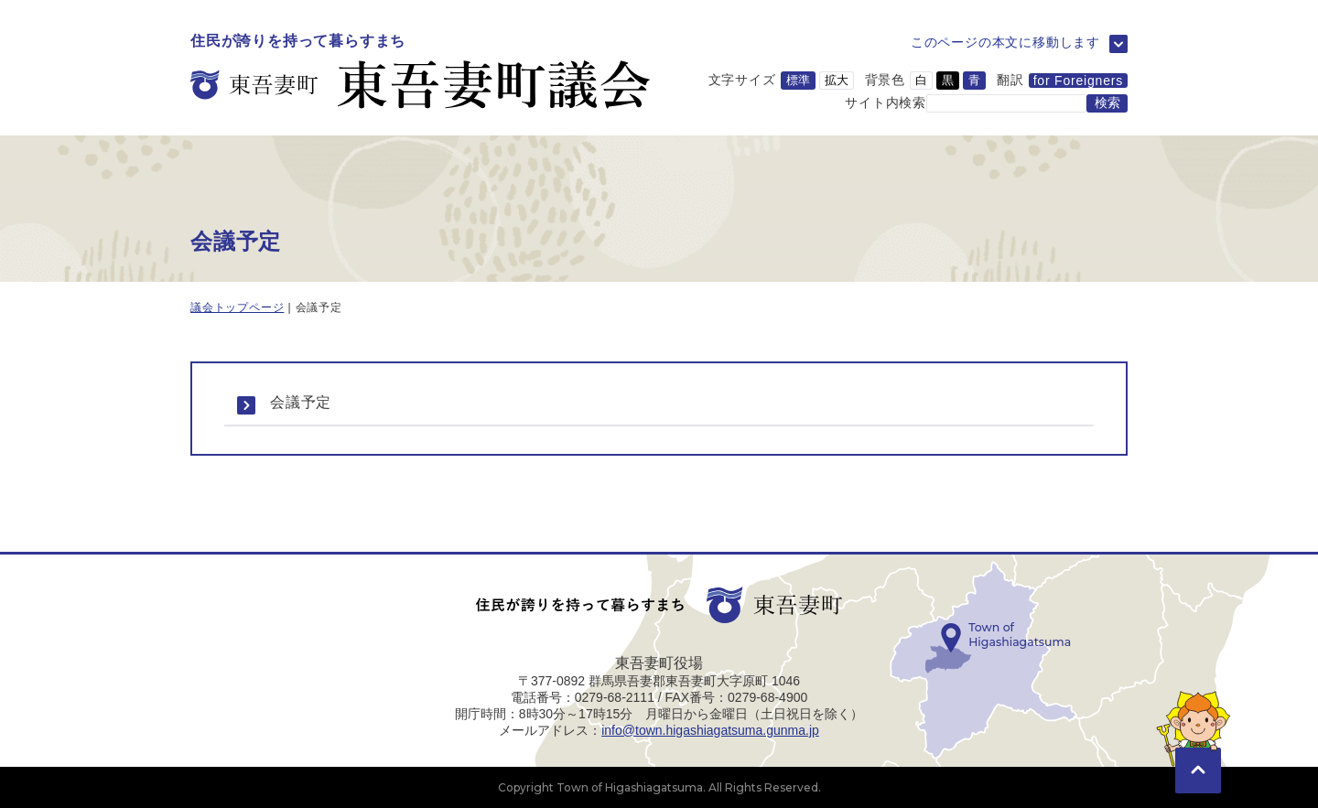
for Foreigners (1078, 80)
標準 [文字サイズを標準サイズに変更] (798, 80)
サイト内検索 (885, 101)
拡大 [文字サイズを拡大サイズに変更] (836, 80)
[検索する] (1107, 103)
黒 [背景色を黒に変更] (948, 80)
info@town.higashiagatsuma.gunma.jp (710, 730)
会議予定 (300, 402)
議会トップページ (237, 307)
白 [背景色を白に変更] (921, 80)
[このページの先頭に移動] (1198, 744)
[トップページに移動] (420, 72)
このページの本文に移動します (1005, 42)
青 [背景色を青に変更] (974, 80)
